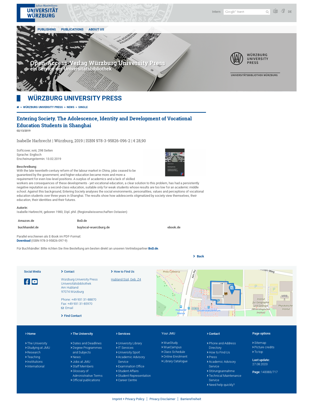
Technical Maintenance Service (224, 378)
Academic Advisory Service (130, 359)
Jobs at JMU (80, 362)
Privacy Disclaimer (162, 399)
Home (30, 334)
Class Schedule (173, 352)
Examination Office (130, 366)
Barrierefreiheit (190, 399)
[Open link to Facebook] (27, 282)
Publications (72, 29)
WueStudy (170, 343)
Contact (69, 271)
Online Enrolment (174, 357)
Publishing (47, 29)
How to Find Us (124, 271)
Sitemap (259, 343)
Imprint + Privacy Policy (128, 399)
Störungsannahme (221, 371)
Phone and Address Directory (221, 345)
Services (123, 334)
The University (36, 343)
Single (83, 107)
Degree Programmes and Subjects (86, 350)
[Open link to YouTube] (35, 282)
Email (69, 308)
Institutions (34, 362)
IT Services (125, 348)
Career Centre (126, 380)
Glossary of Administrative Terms (87, 373)
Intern (216, 12)
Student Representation (133, 376)
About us (96, 29)
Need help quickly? (221, 385)
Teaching (32, 357)
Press (212, 357)
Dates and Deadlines (86, 343)
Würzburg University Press (75, 98)
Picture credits (263, 347)
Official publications (85, 380)
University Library (129, 343)
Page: (256, 372)
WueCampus (172, 347)
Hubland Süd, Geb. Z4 (126, 279)
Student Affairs (127, 371)
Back (200, 256)
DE (290, 12)
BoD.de (153, 248)
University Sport (128, 352)
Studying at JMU (37, 348)
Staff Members (82, 366)
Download (23, 240)
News (70, 107)
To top (257, 352)
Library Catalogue (175, 361)
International (34, 366)
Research (33, 352)
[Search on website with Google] (247, 12)
